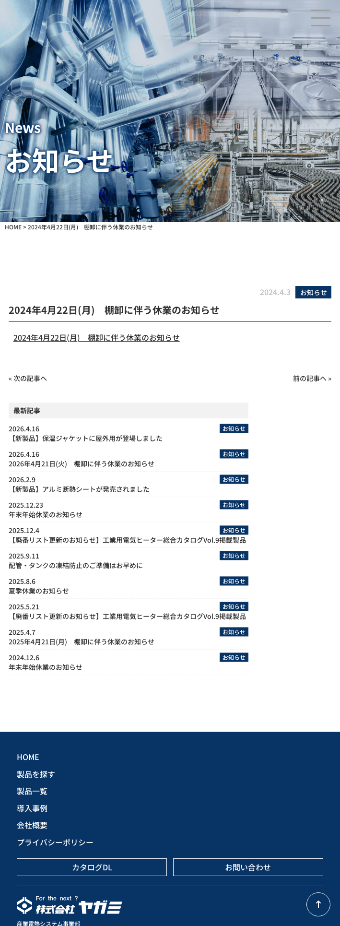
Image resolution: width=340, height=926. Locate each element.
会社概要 (32, 825)
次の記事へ (30, 378)
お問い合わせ (248, 867)
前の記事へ (310, 378)
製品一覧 (32, 790)
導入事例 (32, 808)
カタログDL (92, 867)
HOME (28, 756)
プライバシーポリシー (55, 842)
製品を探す (36, 774)
